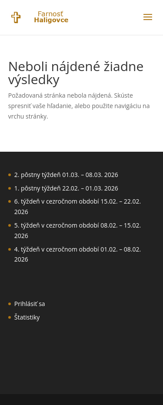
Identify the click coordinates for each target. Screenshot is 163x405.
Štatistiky (27, 317)
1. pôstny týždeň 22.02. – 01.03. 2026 (66, 188)
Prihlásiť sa (29, 303)
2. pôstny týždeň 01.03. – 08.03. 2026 (66, 174)
